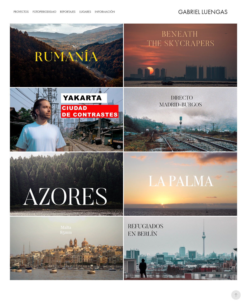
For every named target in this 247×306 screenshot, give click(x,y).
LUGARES (85, 12)
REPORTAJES (67, 12)
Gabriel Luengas (203, 12)
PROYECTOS (21, 12)
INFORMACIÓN (105, 12)
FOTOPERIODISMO (44, 12)
